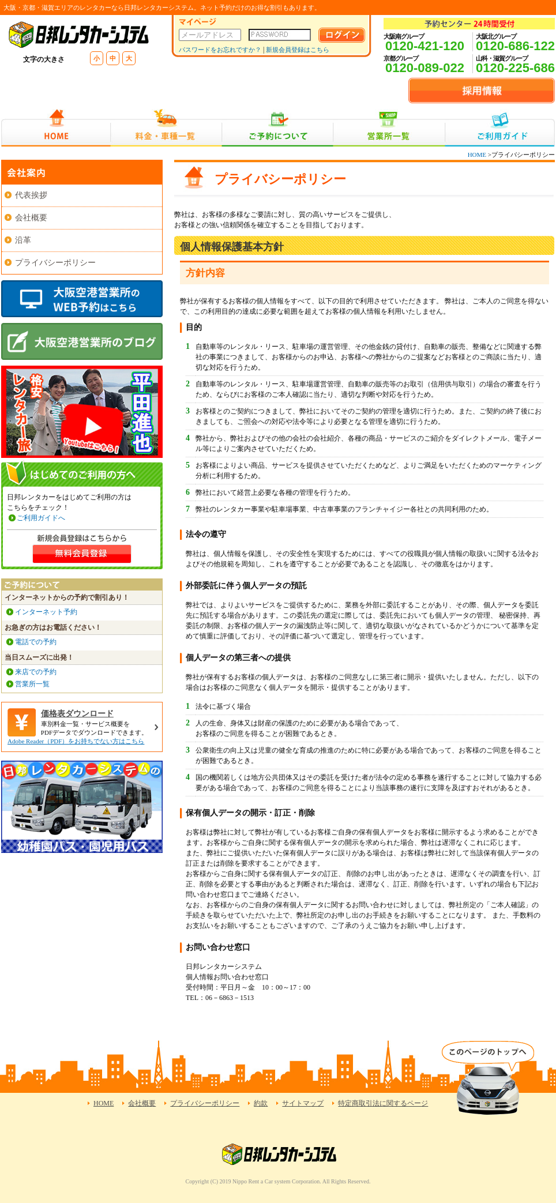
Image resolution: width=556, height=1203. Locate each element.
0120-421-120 (424, 46)
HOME (55, 127)
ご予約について (277, 127)
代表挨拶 (31, 195)
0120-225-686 (515, 68)
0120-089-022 (424, 68)
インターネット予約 (46, 612)
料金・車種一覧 (166, 127)
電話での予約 (36, 642)
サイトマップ (303, 1103)
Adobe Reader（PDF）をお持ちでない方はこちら (75, 741)
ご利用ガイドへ (41, 518)
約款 (261, 1103)
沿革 (23, 240)
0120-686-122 (515, 46)
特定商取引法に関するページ (383, 1103)
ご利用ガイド (500, 127)
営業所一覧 (389, 127)
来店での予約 (36, 672)
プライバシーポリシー (55, 262)
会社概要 (31, 217)
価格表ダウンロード (77, 713)
